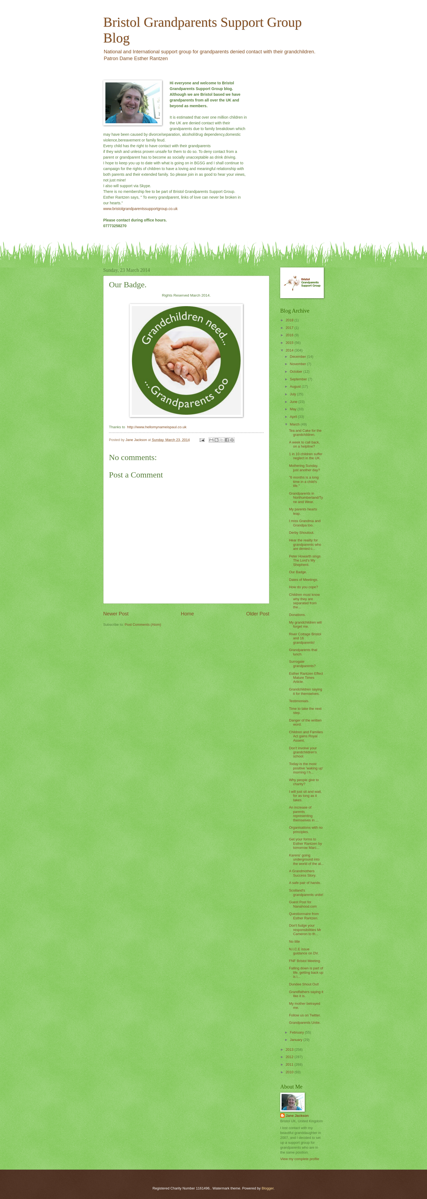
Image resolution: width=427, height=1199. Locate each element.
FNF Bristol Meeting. (305, 961)
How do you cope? (303, 587)
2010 (290, 1072)
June (294, 402)
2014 (290, 350)
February (297, 1032)
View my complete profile (299, 1159)
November (298, 364)
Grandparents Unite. (305, 1023)
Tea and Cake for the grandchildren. (305, 433)
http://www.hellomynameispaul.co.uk (156, 427)
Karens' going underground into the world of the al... (306, 859)
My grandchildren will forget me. (305, 624)
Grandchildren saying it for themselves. (305, 691)
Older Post (257, 614)
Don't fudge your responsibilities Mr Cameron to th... (305, 929)
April (294, 417)
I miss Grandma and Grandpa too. (305, 523)
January (296, 1040)
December (298, 357)
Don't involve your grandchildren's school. (303, 752)
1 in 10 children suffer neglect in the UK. (305, 456)
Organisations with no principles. (306, 829)
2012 (290, 1057)
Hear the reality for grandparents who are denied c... (305, 544)
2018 (290, 320)
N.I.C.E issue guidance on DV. (304, 951)
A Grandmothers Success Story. (302, 873)
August (296, 386)
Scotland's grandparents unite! (306, 892)
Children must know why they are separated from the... (304, 601)
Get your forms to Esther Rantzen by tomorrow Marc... (305, 843)
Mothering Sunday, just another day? (304, 468)
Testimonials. (299, 701)
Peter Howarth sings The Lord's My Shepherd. (305, 560)
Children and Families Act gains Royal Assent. (306, 736)
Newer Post (116, 614)
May (293, 409)
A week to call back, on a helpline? (304, 444)
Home (187, 614)
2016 (290, 335)
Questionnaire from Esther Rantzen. (304, 916)
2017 (290, 328)
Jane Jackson (297, 1116)
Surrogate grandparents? (302, 663)
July (293, 394)
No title (294, 941)
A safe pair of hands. (305, 883)
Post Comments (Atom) (143, 624)
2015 (290, 343)
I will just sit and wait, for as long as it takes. (305, 796)
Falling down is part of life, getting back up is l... (306, 972)
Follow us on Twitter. (305, 1015)
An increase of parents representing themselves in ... (303, 813)
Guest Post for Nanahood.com (303, 904)
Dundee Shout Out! (304, 984)
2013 (290, 1049)
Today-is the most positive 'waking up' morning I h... (306, 768)
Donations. (297, 615)
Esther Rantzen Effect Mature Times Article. (306, 677)
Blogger (268, 1188)
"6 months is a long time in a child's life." (304, 481)
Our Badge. (298, 572)
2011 (290, 1064)
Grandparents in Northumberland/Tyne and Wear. (306, 497)
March (295, 424)
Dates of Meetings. (303, 580)
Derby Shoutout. (301, 533)
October (296, 371)
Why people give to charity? (304, 782)
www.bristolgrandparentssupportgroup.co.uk (140, 208)
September (299, 379)
